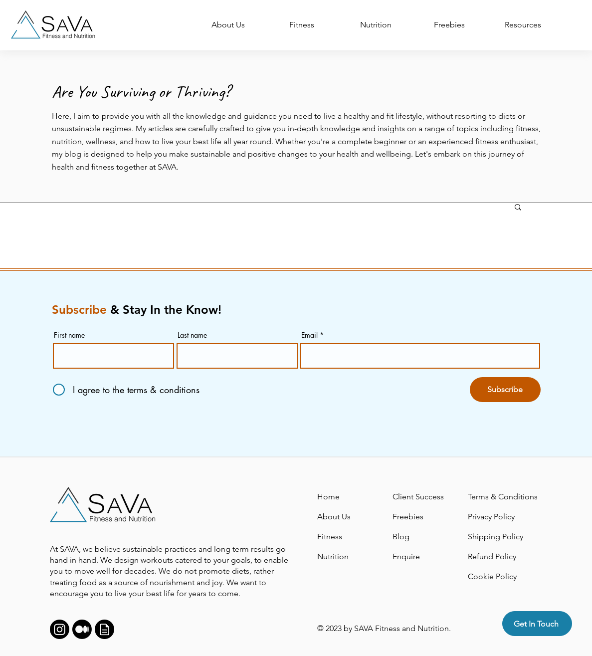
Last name (192, 335)
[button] (518, 208)
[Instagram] (59, 629)
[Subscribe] (505, 389)
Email (309, 335)
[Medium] (82, 629)
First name (69, 335)
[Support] (104, 629)
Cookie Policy (492, 576)
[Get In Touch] (537, 623)
